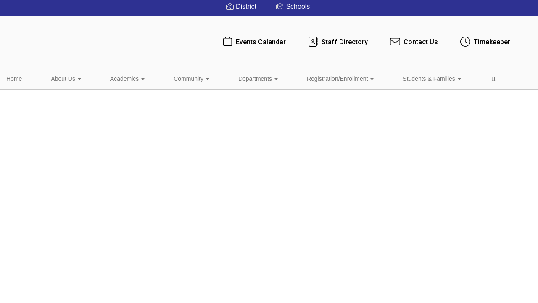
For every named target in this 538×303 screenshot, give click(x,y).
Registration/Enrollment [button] (271, 77)
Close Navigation (430, 80)
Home (27, 77)
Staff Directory (318, 38)
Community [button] (155, 77)
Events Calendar (235, 38)
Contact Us (394, 38)
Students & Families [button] (346, 77)
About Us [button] (62, 77)
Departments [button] (205, 77)
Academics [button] (107, 77)
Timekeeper (466, 38)
